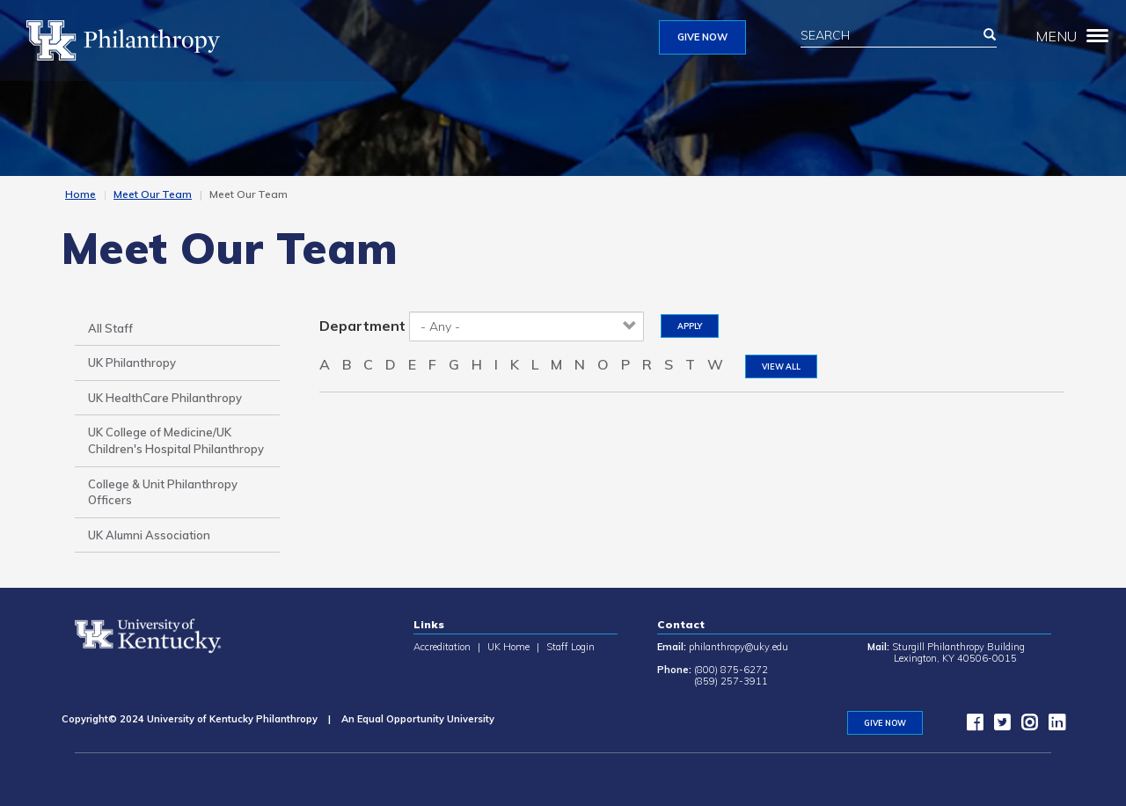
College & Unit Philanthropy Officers (163, 492)
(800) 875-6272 (731, 669)
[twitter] (997, 726)
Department (362, 325)
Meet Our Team (152, 194)
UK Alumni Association (149, 535)
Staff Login (570, 647)
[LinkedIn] (1052, 726)
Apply (689, 326)
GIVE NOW (702, 37)
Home (80, 194)
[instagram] (1025, 726)
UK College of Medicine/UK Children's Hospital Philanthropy (176, 440)
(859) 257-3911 (731, 681)
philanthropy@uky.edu (738, 647)
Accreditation (442, 647)
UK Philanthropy (132, 362)
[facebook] (970, 726)
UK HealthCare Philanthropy (165, 398)
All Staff (110, 328)
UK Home (508, 647)
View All (781, 366)
